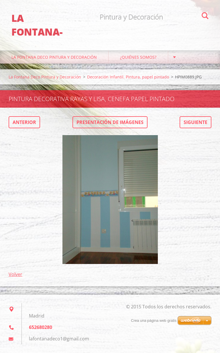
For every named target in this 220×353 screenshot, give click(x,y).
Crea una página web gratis (153, 320)
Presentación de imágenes (110, 122)
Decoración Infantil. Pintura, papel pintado (128, 77)
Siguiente (195, 122)
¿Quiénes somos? (138, 57)
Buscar (205, 16)
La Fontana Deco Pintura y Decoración (54, 57)
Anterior (24, 122)
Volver (15, 274)
